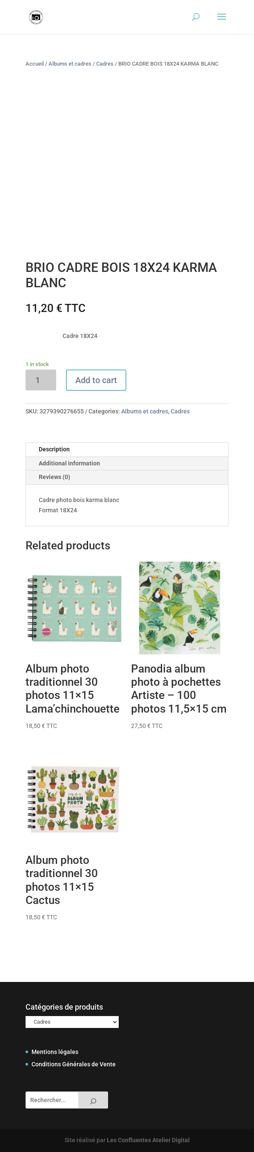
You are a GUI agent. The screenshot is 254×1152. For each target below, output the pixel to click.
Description (54, 449)
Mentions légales (54, 1051)
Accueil (35, 64)
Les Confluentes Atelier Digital (148, 1140)
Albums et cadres (70, 64)
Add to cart (96, 380)
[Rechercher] (93, 1100)
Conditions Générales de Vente (73, 1064)
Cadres (105, 64)
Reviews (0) (54, 477)
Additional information (69, 463)
